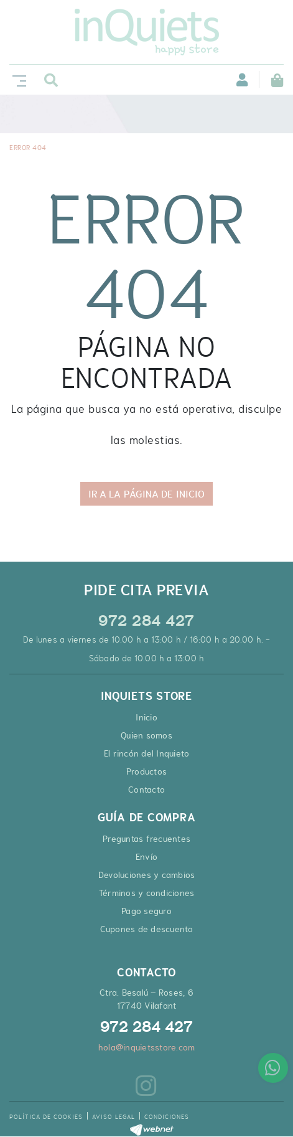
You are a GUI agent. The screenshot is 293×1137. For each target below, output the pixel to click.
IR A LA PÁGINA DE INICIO (146, 493)
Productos (146, 771)
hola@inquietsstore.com (146, 1047)
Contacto (146, 789)
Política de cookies (46, 1116)
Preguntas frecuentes (146, 838)
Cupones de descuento (146, 929)
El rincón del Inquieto (147, 753)
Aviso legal (113, 1116)
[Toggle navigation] (16, 79)
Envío (146, 856)
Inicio (146, 717)
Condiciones (166, 1116)
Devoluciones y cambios (146, 874)
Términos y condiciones (147, 892)
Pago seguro (146, 910)
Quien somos (146, 735)
